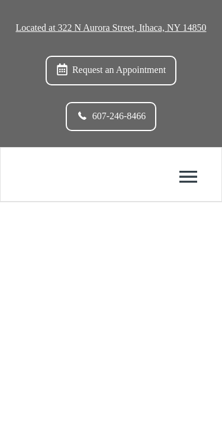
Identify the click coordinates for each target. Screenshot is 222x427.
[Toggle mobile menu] (188, 177)
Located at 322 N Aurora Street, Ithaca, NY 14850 (111, 28)
